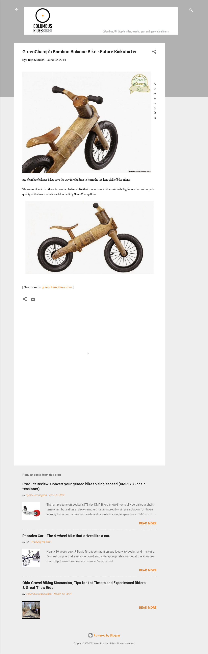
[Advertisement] (180, 103)
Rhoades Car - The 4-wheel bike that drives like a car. (66, 536)
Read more (148, 523)
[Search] (191, 11)
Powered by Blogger (104, 635)
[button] (154, 52)
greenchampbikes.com (57, 287)
